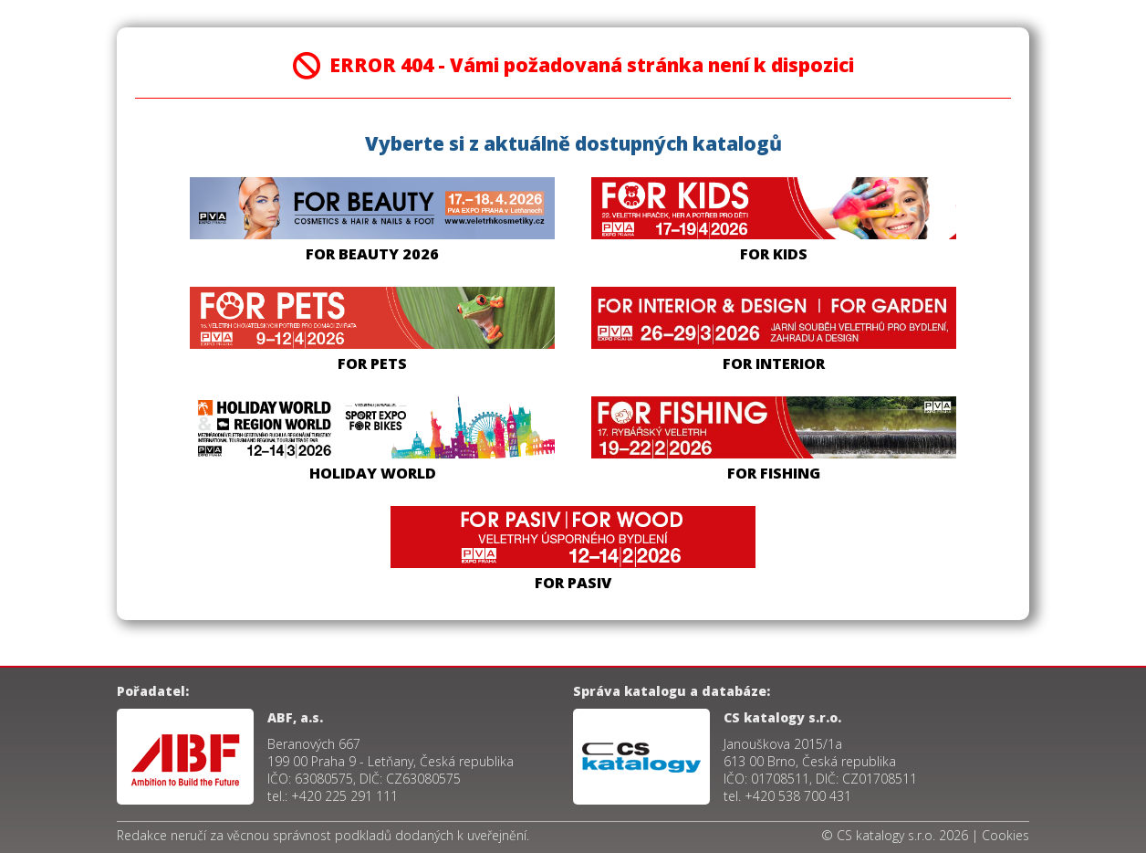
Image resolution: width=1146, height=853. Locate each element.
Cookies (1005, 835)
